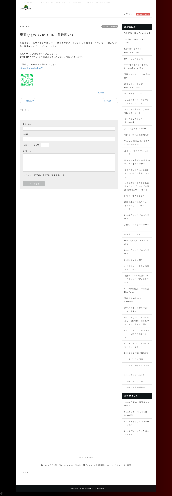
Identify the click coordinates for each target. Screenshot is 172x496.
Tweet (101, 93)
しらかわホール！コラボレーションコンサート (136, 101)
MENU (128, 14)
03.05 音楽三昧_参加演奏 (136, 353)
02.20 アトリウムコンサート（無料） (136, 423)
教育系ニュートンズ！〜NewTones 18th (135, 85)
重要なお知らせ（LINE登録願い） (137, 76)
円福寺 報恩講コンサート (136, 196)
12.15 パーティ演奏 (133, 359)
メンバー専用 (125, 465)
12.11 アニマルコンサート (136, 375)
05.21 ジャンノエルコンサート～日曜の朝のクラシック (136, 333)
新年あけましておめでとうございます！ (136, 309)
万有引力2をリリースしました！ (136, 152)
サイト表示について (133, 93)
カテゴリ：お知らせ (109, 26)
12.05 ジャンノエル (133, 381)
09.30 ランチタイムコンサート (136, 217)
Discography (66, 465)
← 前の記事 (28, 101)
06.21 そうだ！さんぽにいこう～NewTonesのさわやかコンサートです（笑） (136, 320)
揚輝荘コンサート (132, 234)
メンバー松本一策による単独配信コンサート (136, 111)
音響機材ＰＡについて (106, 465)
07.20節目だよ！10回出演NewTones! (136, 290)
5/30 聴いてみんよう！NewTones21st (135, 50)
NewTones (85, 488)
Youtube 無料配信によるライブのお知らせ (137, 143)
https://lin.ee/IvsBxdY (31, 68)
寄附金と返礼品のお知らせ (136, 135)
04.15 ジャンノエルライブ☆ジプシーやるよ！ (136, 345)
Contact (88, 465)
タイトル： (27, 124)
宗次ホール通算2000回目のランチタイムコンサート (137, 162)
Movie (78, 465)
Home (45, 465)
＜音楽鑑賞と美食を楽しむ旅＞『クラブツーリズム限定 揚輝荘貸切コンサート (136, 186)
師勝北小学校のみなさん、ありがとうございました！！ (136, 205)
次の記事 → (110, 101)
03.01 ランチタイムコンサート (136, 252)
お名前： (26, 134)
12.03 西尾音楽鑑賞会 (134, 387)
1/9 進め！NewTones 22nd (134, 41)
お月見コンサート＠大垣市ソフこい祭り (136, 267)
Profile (55, 465)
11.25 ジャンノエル (133, 260)
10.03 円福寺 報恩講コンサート (136, 404)
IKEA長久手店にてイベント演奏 (137, 242)
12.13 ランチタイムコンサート (136, 367)
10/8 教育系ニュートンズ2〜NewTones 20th (136, 66)
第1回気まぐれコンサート (136, 129)
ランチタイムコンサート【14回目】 (135, 120)
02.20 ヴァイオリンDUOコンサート (137, 433)
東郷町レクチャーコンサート (136, 226)
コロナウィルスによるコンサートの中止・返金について (136, 173)
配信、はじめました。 (134, 58)
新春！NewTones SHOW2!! (132, 300)
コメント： (27, 151)
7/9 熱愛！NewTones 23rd (137, 33)
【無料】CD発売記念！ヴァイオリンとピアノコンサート (136, 279)
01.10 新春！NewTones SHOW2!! (135, 413)
